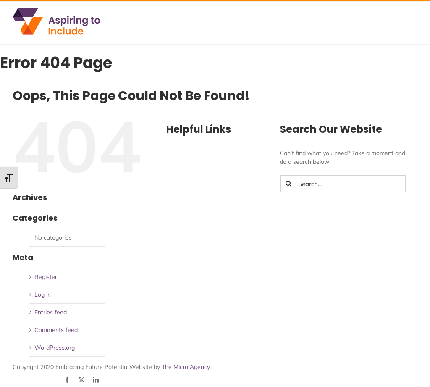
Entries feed (50, 312)
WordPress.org (54, 347)
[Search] (288, 183)
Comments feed (56, 330)
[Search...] (343, 183)
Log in (42, 294)
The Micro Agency (186, 367)
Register (45, 277)
